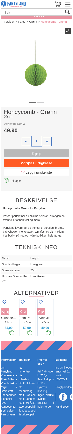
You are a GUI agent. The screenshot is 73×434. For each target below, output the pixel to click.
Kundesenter (8, 406)
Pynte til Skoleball (26, 394)
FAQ (3, 402)
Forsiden (9, 21)
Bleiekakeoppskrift (26, 414)
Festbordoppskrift (25, 406)
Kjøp (36, 153)
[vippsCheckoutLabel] (36, 163)
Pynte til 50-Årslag (26, 402)
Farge (22, 21)
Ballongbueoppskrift (27, 410)
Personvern (8, 414)
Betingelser (7, 410)
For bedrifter (8, 394)
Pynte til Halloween (27, 383)
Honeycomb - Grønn (54, 21)
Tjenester (6, 398)
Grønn (33, 21)
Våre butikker (9, 383)
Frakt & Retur (9, 379)
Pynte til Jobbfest (25, 398)
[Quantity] (36, 141)
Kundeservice (9, 375)
